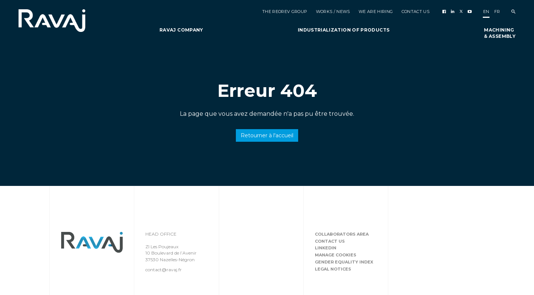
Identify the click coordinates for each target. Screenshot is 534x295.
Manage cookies (335, 255)
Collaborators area (342, 234)
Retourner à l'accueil (267, 135)
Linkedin (325, 247)
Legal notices (333, 269)
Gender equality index (344, 262)
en (486, 11)
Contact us (330, 241)
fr (497, 11)
